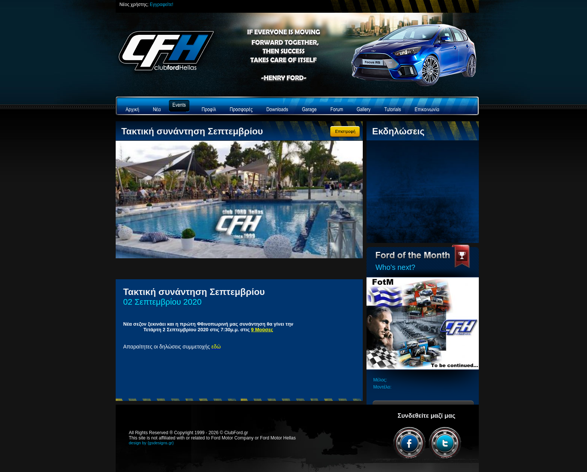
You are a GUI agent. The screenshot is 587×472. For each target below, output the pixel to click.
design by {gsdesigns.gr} (151, 443)
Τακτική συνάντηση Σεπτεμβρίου (192, 131)
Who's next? (395, 267)
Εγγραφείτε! (161, 4)
